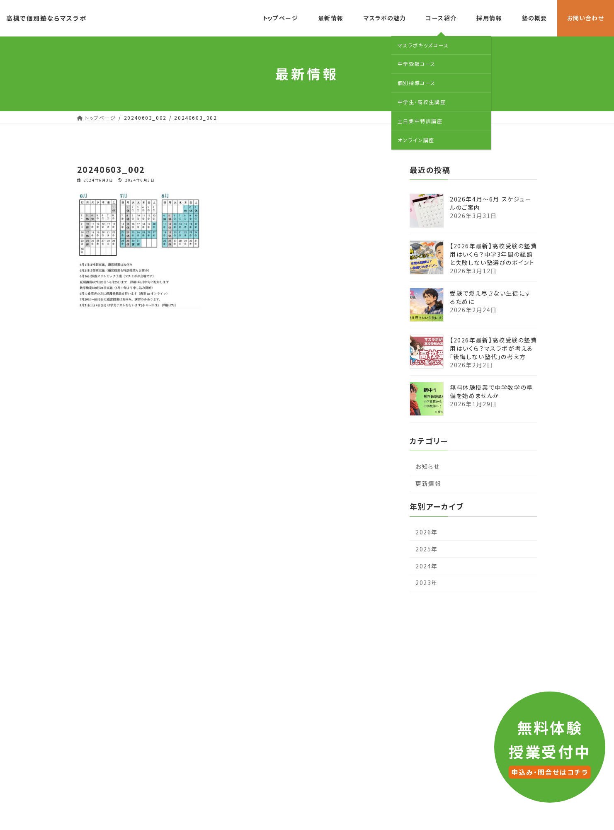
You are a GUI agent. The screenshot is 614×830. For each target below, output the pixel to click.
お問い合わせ (454, 639)
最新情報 (208, 639)
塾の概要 (404, 639)
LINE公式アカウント (321, 734)
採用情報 (361, 639)
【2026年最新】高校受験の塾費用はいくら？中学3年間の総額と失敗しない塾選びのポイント (493, 253)
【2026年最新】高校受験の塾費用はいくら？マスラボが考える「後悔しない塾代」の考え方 (493, 347)
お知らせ (427, 466)
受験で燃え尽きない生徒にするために (490, 297)
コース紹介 (314, 639)
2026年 (426, 532)
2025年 (426, 549)
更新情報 (428, 483)
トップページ (159, 639)
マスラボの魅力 (260, 639)
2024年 (426, 565)
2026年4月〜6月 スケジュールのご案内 (491, 202)
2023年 (426, 582)
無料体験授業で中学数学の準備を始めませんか (491, 391)
